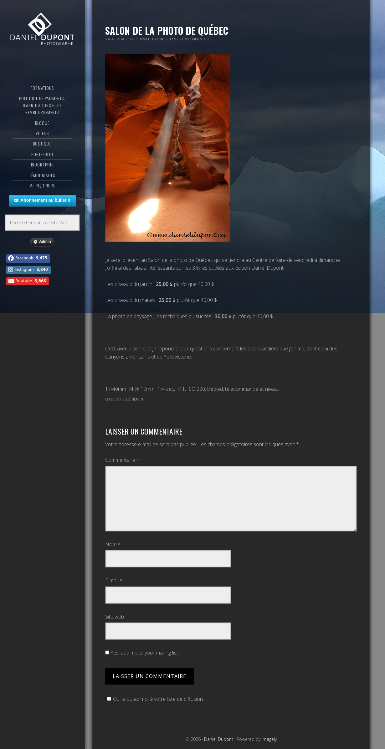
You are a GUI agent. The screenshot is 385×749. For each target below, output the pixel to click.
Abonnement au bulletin (42, 200)
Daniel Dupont (42, 29)
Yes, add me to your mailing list (141, 652)
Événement (135, 399)
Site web (114, 616)
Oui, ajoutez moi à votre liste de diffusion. (154, 699)
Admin (42, 241)
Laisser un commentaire (190, 39)
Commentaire (122, 459)
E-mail (113, 580)
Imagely (269, 739)
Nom (113, 544)
